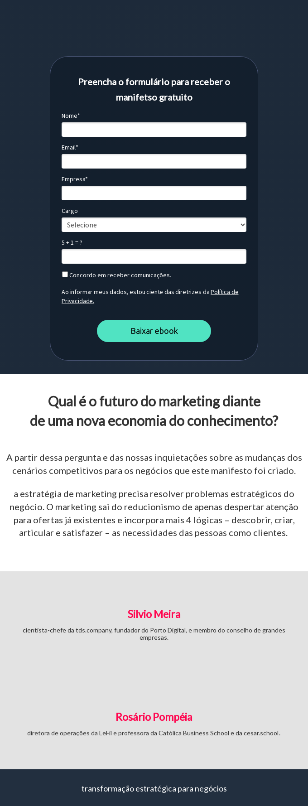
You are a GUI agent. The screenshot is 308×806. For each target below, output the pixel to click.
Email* (70, 147)
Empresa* (75, 179)
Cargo (70, 211)
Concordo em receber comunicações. (116, 275)
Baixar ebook (154, 330)
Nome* (71, 116)
